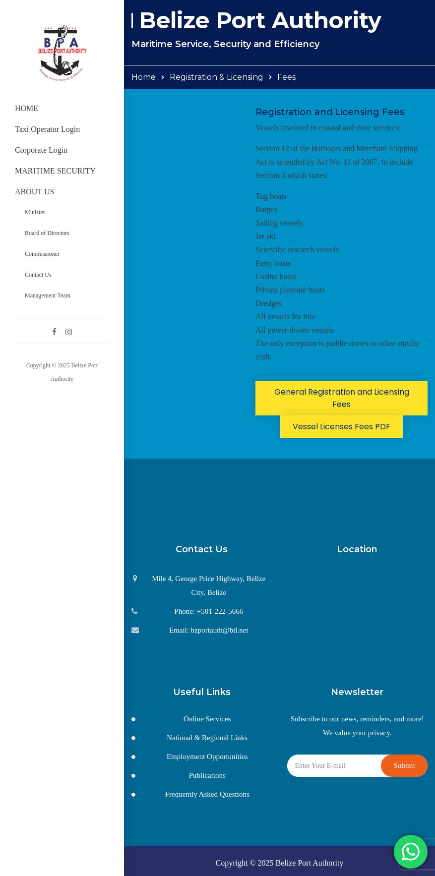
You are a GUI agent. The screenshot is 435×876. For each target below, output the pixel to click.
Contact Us (38, 274)
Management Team (47, 295)
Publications (207, 775)
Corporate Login (41, 150)
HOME (26, 108)
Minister (35, 212)
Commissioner (42, 253)
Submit (404, 765)
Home (143, 77)
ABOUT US (34, 191)
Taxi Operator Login (47, 129)
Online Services (207, 719)
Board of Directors (47, 233)
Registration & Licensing (216, 77)
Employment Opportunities (207, 756)
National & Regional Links (207, 738)
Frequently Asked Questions (207, 794)
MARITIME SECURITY (55, 171)
